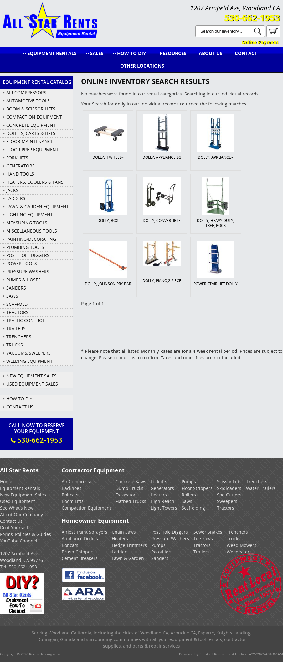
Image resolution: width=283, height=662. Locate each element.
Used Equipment (17, 501)
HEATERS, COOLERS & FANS (35, 182)
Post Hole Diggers (169, 532)
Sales (96, 53)
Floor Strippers (197, 488)
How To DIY (19, 399)
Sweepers (227, 501)
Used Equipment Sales (32, 384)
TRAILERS (16, 328)
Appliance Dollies (80, 538)
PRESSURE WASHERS (27, 272)
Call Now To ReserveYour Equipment (36, 433)
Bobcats (70, 495)
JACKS (12, 190)
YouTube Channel (18, 541)
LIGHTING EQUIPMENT (29, 215)
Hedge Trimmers (129, 545)
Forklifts (159, 482)
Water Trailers (261, 488)
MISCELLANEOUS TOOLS (31, 231)
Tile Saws (203, 538)
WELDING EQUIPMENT (29, 361)
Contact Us (19, 407)
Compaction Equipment (86, 508)
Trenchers (256, 482)
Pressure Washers (170, 538)
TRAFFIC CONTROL (25, 320)
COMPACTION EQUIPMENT (34, 117)
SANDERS (16, 288)
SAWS (12, 296)
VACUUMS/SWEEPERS (28, 353)
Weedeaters (239, 552)
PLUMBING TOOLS (25, 247)
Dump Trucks (129, 488)
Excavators (127, 495)
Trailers (201, 552)
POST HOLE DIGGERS (27, 255)
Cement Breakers (80, 558)
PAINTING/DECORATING (31, 239)
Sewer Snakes (207, 532)
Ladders (120, 552)
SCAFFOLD (17, 304)
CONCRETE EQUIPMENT (31, 125)
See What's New (16, 508)
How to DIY (131, 53)
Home (6, 482)
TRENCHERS (18, 337)
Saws (187, 501)
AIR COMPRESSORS (26, 92)
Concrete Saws (131, 482)
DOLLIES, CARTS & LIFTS (30, 133)
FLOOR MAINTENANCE (29, 141)
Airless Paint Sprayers (84, 532)
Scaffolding (193, 508)
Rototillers (161, 552)
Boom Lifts (73, 501)
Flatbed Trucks (131, 501)
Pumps (189, 482)
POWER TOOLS (21, 263)
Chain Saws (124, 532)
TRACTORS (17, 312)
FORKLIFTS (17, 158)
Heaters (159, 495)
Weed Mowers (241, 545)
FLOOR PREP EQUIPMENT (32, 149)
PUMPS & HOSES (23, 280)
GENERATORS (20, 166)
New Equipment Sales (31, 376)
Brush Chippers (78, 552)
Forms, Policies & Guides (25, 534)
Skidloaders (229, 488)
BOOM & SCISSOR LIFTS (30, 109)
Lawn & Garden (128, 558)
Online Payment (260, 42)
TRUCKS (14, 345)
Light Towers (164, 508)
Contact (246, 53)
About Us (210, 53)
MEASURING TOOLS (26, 223)
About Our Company (21, 514)
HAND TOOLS (20, 174)
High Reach (162, 501)
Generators (162, 488)
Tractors (225, 508)
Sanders (159, 558)
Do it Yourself (14, 528)
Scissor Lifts (229, 482)
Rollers (189, 495)
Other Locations (142, 66)
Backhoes (71, 488)
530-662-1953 (252, 17)
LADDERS (15, 198)
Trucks (233, 538)
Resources (173, 53)
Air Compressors (79, 482)
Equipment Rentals (51, 53)
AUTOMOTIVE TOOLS (28, 101)
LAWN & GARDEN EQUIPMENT (37, 206)
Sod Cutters (229, 495)
